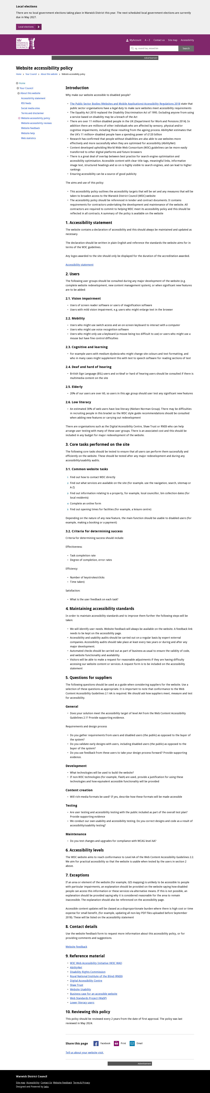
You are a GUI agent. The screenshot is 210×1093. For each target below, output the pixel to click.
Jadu (46, 1086)
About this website (49, 74)
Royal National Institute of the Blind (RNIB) (96, 976)
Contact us (159, 40)
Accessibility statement (79, 264)
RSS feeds (31, 103)
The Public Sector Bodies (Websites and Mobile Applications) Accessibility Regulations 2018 (125, 103)
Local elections (26, 26)
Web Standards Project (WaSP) (88, 998)
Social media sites (36, 108)
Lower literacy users (82, 1002)
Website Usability (80, 989)
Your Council (31, 74)
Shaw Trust (76, 985)
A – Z (147, 40)
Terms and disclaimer (38, 113)
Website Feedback (62, 1082)
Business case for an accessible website (93, 993)
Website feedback (76, 946)
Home (18, 74)
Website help (33, 133)
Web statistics (34, 138)
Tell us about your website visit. (85, 1052)
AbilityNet (76, 967)
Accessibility (187, 40)
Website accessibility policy (39, 118)
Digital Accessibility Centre (86, 980)
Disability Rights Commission (87, 971)
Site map (172, 40)
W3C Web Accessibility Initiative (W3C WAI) (96, 963)
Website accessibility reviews (39, 123)
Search (186, 48)
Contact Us (46, 1082)
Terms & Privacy (81, 1082)
